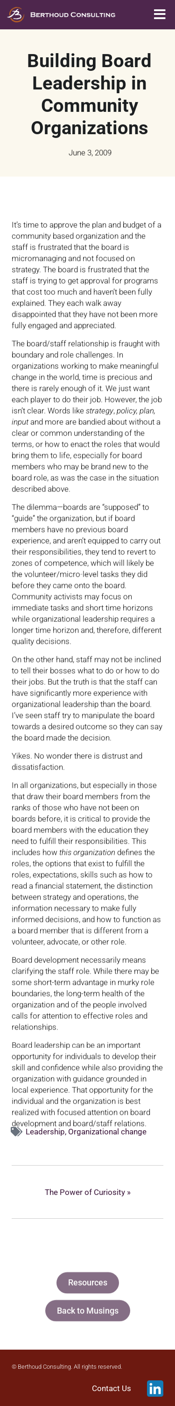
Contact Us (111, 1388)
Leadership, (47, 1131)
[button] (159, 14)
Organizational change (107, 1131)
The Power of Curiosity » (88, 1192)
